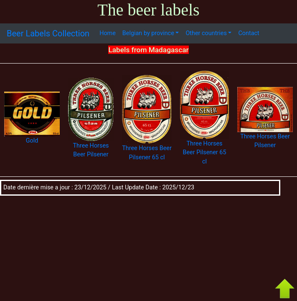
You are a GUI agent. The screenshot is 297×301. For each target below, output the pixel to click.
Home (107, 33)
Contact (248, 33)
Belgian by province (148, 33)
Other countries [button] (205, 33)
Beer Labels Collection (48, 33)
